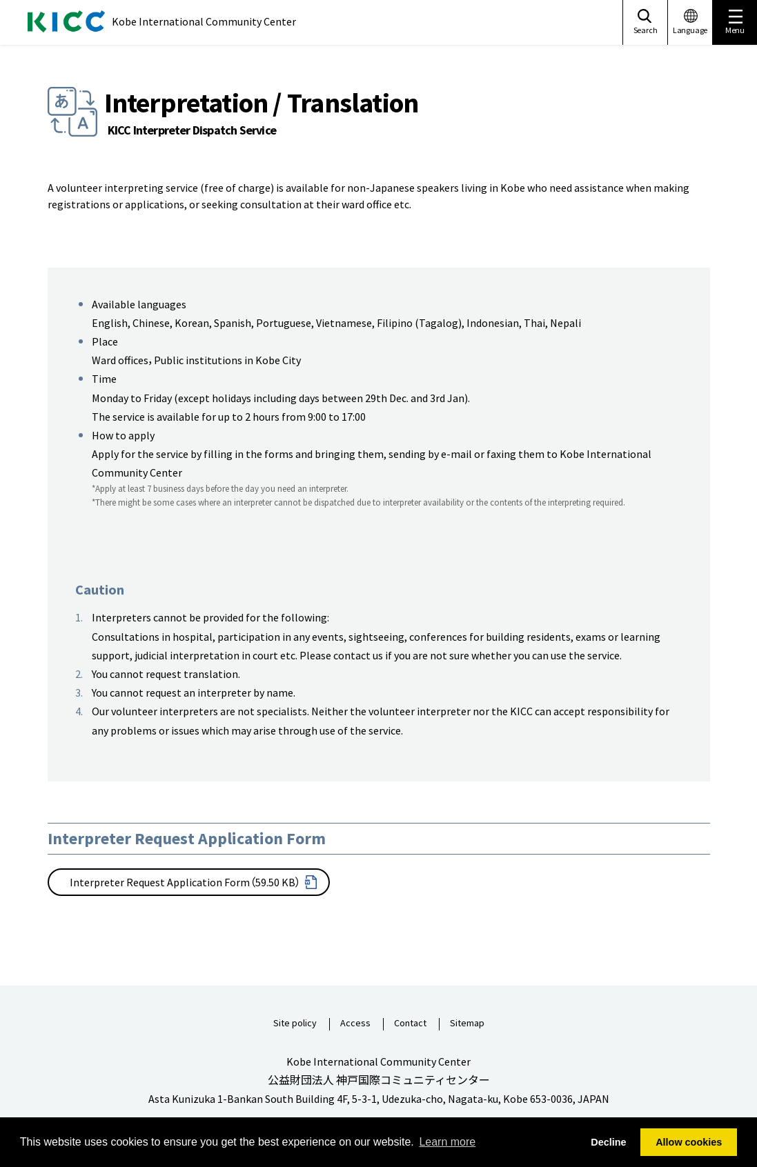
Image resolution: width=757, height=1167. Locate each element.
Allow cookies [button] (689, 1142)
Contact (410, 1023)
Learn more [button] (447, 1142)
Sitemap (467, 1023)
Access (355, 1023)
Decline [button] (608, 1142)
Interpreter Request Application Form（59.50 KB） (185, 882)
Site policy (295, 1023)
